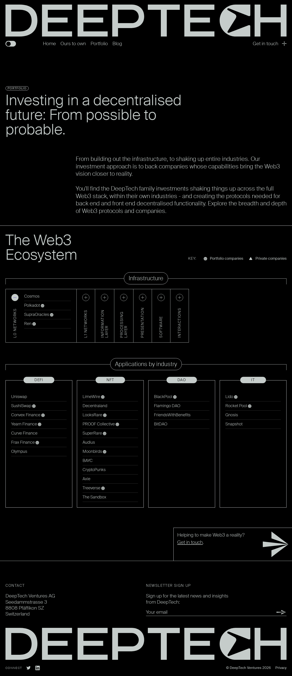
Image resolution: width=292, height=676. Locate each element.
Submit (276, 612)
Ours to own (73, 43)
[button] (14, 316)
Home (49, 43)
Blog (117, 43)
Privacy (281, 668)
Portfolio (99, 43)
